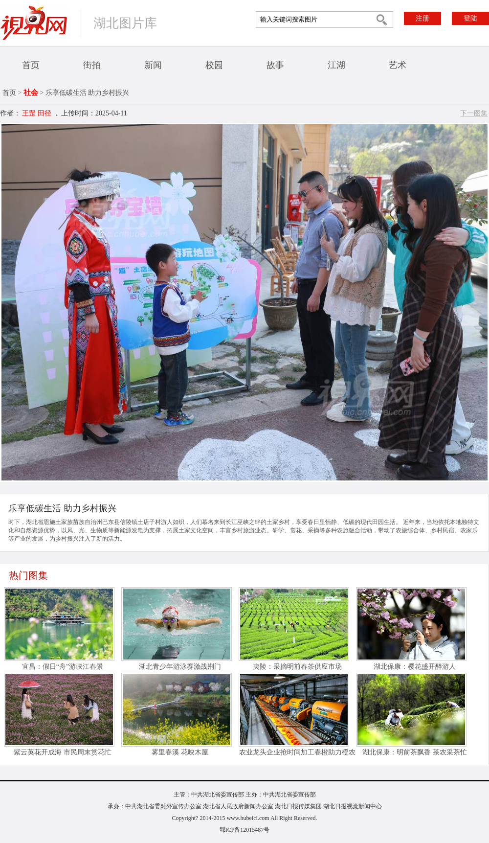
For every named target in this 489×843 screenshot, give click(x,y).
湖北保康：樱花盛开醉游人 (415, 666)
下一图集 (474, 113)
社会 (30, 92)
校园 (214, 65)
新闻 (153, 65)
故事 (275, 65)
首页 (31, 65)
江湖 (336, 65)
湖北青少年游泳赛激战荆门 (180, 666)
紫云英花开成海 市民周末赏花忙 (62, 752)
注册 (422, 18)
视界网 (33, 22)
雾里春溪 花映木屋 (180, 752)
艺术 (397, 65)
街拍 (92, 65)
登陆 (470, 18)
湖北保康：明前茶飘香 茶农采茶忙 (414, 752)
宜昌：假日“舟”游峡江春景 (62, 666)
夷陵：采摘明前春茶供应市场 (297, 666)
